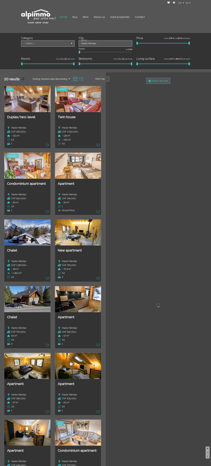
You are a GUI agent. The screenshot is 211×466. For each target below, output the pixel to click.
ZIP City (84, 41)
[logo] (38, 16)
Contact (140, 16)
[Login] (174, 3)
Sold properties (120, 16)
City (81, 38)
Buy (74, 16)
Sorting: (36, 79)
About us (99, 16)
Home (63, 16)
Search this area (158, 80)
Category (27, 38)
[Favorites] (168, 3)
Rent (85, 16)
